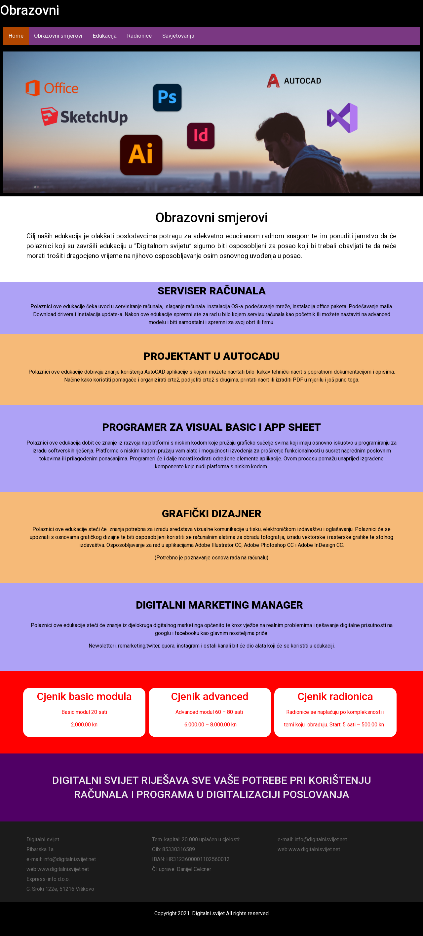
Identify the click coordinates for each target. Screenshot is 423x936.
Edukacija (105, 35)
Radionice (139, 35)
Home (16, 35)
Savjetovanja (178, 35)
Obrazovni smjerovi (58, 35)
